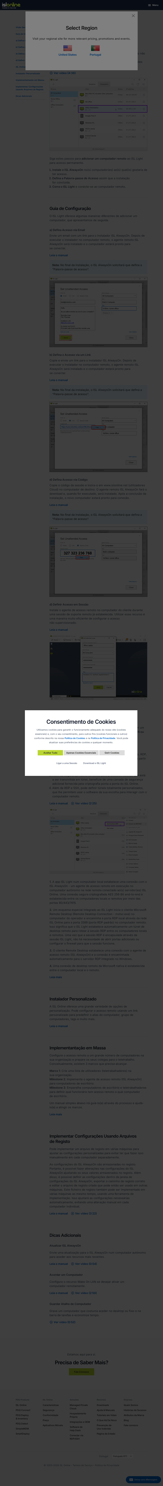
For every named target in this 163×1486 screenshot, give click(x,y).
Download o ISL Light (94, 763)
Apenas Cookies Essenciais (81, 752)
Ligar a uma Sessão (66, 763)
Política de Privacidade (103, 738)
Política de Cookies (75, 738)
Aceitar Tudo (50, 752)
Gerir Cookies (112, 752)
